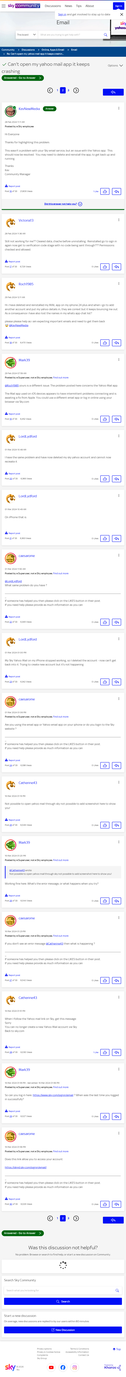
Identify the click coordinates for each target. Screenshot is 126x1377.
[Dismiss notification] (121, 14)
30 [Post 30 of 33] (11, 1204)
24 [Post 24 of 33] (11, 765)
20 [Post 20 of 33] (11, 478)
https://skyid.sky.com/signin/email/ (25, 1167)
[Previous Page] (50, 90)
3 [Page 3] (68, 90)
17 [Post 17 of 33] (11, 266)
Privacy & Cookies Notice (48, 1352)
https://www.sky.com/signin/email (53, 1095)
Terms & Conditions (79, 1349)
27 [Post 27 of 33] (11, 980)
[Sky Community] (24, 5)
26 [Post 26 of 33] (11, 900)
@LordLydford (13, 581)
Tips (79, 6)
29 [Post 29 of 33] (11, 1116)
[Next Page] (76, 90)
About (90, 6)
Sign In (118, 6)
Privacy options (44, 1349)
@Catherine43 (17, 870)
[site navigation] (4, 6)
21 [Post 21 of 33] (11, 538)
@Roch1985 (12, 385)
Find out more (60, 377)
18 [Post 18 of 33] (11, 342)
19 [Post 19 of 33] (11, 419)
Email (63, 22)
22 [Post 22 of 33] (11, 622)
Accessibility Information (77, 1352)
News (68, 6)
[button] (119, 108)
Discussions (53, 6)
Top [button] (118, 1349)
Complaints (42, 1355)
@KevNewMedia (18, 325)
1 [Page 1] (57, 90)
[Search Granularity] (27, 35)
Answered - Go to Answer (22, 77)
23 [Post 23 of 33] (11, 681)
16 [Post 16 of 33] (11, 191)
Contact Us (83, 1355)
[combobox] (70, 35)
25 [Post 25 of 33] (11, 825)
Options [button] (113, 65)
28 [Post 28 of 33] (11, 1052)
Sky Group (42, 1358)
